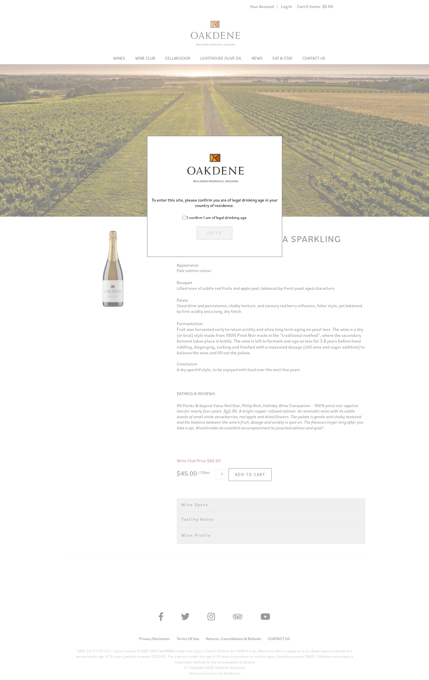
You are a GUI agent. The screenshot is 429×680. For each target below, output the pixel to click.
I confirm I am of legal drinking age (217, 217)
